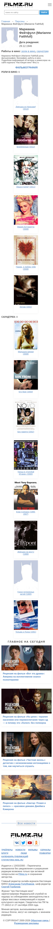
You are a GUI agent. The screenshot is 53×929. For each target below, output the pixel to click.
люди (24, 853)
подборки (45, 853)
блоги (4, 853)
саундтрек (42, 51)
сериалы (45, 850)
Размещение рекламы (26, 923)
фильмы (33, 850)
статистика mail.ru (12, 860)
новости (20, 850)
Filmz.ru (23, 874)
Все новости (26, 823)
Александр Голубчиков (21, 884)
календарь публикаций (14, 856)
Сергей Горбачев (10, 887)
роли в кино (28, 51)
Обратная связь (40, 920)
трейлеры (7, 850)
